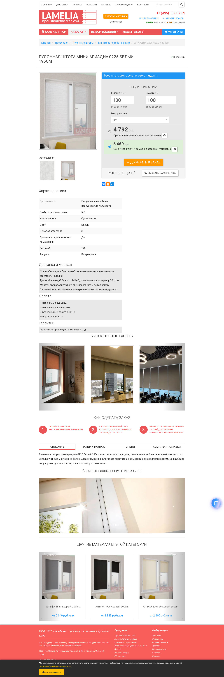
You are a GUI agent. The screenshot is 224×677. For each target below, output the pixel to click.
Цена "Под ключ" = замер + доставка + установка (145, 147)
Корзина (172, 32)
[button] (50, 377)
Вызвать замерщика (117, 16)
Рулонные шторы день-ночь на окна (130, 646)
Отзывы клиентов (160, 643)
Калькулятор (53, 32)
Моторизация (119, 113)
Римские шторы (121, 653)
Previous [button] (50, 555)
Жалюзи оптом (159, 649)
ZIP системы (119, 656)
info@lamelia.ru (149, 19)
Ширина (118, 93)
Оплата (77, 4)
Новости (91, 4)
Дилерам (156, 646)
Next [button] (174, 555)
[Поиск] (181, 4)
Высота (152, 93)
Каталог (78, 32)
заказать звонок (173, 19)
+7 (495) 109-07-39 (165, 13)
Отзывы (106, 4)
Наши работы (133, 32)
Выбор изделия (104, 32)
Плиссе (117, 649)
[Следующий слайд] (174, 505)
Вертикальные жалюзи (124, 636)
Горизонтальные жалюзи (125, 639)
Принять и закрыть (51, 672)
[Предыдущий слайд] (50, 505)
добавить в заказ (143, 162)
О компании (157, 639)
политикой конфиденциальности (55, 666)
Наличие (156, 656)
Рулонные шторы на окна (125, 643)
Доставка (62, 4)
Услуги (46, 4)
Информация (123, 4)
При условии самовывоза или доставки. (140, 132)
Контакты (143, 4)
